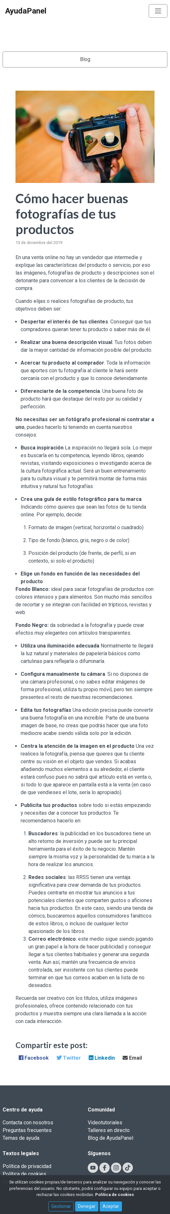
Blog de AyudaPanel (110, 1138)
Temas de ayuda (21, 1138)
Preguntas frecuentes (27, 1130)
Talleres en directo (109, 1130)
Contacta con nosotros (28, 1122)
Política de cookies (24, 1174)
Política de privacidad (27, 1166)
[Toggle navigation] (158, 11)
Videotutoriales (105, 1122)
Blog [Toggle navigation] (85, 59)
